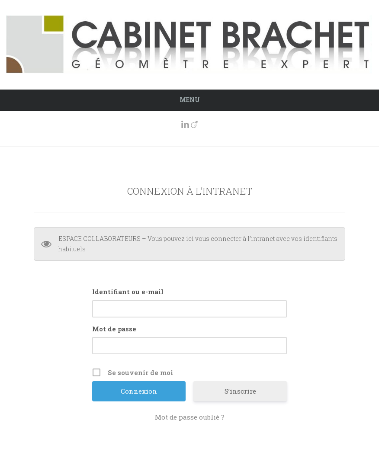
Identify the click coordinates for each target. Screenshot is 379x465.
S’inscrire (240, 391)
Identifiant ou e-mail (128, 291)
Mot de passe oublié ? (190, 417)
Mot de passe (114, 328)
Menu (190, 100)
